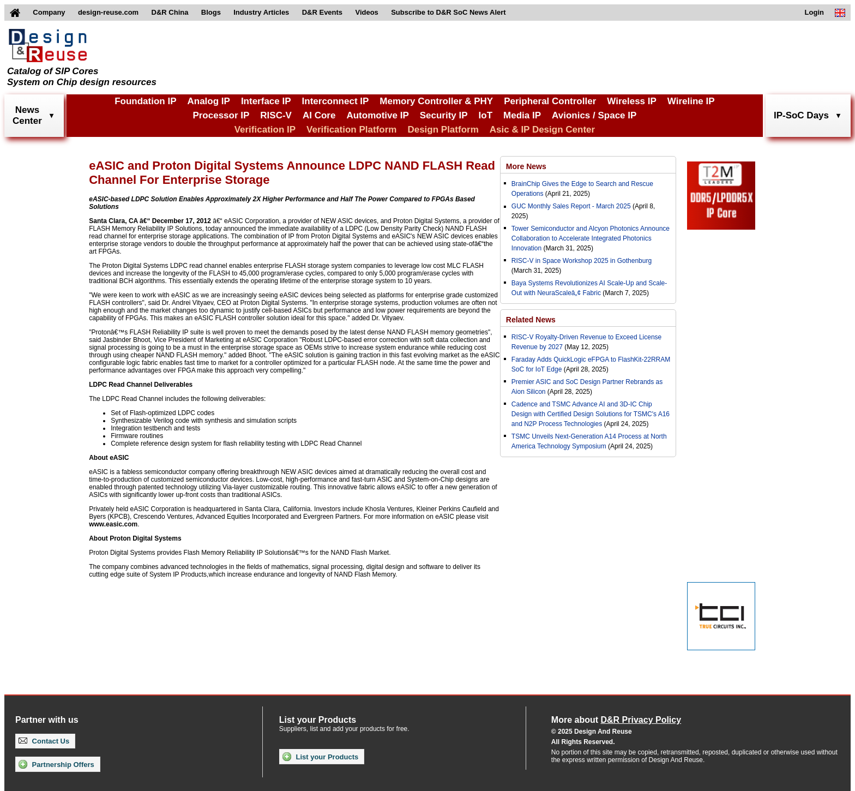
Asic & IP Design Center (542, 129)
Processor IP (220, 115)
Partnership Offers (56, 764)
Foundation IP (145, 101)
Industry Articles (261, 12)
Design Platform (442, 129)
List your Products (320, 756)
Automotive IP (377, 115)
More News (526, 166)
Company (49, 12)
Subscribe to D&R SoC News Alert (448, 12)
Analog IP (208, 101)
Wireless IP (632, 101)
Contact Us (44, 741)
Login (814, 12)
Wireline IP (691, 101)
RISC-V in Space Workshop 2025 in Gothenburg (581, 261)
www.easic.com (113, 524)
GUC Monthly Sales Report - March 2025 (571, 206)
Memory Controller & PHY (436, 101)
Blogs (211, 12)
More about (616, 719)
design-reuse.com (108, 12)
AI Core (319, 115)
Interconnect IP (335, 101)
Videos (366, 12)
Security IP (444, 115)
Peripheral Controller (550, 101)
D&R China (170, 12)
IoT (486, 115)
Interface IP (266, 101)
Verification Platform (351, 129)
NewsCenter (27, 115)
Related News (531, 319)
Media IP (522, 115)
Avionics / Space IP (594, 115)
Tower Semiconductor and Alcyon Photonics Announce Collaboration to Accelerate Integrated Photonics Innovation (590, 238)
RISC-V (276, 115)
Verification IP (265, 129)
